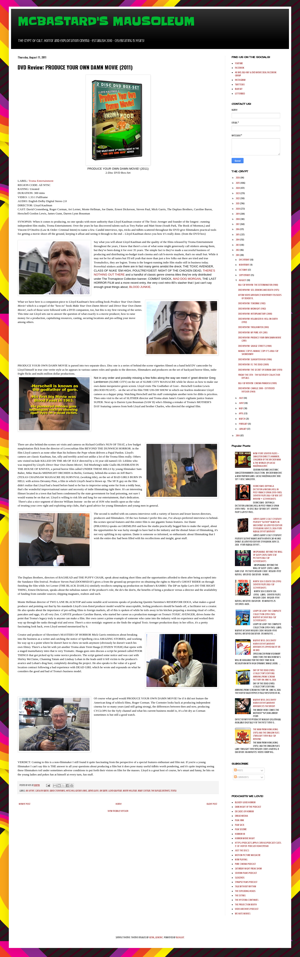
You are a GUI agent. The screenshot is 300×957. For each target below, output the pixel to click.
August (243, 280)
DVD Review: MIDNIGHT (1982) (252, 308)
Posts (238, 770)
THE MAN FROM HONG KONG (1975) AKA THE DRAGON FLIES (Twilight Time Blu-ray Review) (266, 734)
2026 (238, 177)
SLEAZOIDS (239, 877)
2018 (238, 219)
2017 (238, 224)
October (243, 269)
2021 (238, 203)
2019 (238, 213)
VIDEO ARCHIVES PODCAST (247, 908)
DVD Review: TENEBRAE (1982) (252, 303)
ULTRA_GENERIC (156, 937)
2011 (238, 255)
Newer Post (24, 803)
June (241, 403)
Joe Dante (103, 790)
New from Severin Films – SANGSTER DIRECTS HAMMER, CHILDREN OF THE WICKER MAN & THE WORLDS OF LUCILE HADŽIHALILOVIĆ (267, 460)
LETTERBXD (240, 93)
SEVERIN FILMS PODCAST (246, 872)
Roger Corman (144, 790)
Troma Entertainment (40, 180)
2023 (238, 193)
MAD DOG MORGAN (187, 278)
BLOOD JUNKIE (140, 287)
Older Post (211, 803)
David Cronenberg (57, 790)
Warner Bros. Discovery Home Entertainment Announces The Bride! (264, 703)
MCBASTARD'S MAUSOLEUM (106, 21)
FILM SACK (239, 824)
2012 (238, 249)
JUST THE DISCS (242, 850)
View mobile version (118, 811)
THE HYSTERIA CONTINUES (246, 899)
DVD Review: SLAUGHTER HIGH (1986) (255, 359)
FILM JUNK (239, 820)
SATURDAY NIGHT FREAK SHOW (248, 868)
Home (119, 803)
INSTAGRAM (240, 79)
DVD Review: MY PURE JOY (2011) (253, 332)
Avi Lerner (30, 790)
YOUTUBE (239, 63)
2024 (238, 188)
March (242, 418)
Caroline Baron (42, 790)
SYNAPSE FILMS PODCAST (246, 882)
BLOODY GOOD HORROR (245, 802)
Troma (173, 790)
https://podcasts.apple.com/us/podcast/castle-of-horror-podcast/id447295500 (258, 844)
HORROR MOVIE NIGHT (245, 838)
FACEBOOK (239, 67)
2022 (238, 198)
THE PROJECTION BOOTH (246, 904)
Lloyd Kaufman (115, 790)
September (245, 275)
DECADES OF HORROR (244, 811)
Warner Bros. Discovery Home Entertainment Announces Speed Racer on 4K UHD (266, 645)
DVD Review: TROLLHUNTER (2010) (253, 327)
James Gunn (93, 790)
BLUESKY (238, 88)
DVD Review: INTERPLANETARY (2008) (255, 313)
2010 (238, 435)
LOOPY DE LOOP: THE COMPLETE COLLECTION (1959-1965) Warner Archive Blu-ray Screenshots (267, 615)
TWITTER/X (240, 84)
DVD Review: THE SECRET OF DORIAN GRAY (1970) (260, 369)
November (244, 264)
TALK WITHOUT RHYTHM (245, 886)
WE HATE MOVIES (242, 913)
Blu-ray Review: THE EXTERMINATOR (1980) (258, 284)
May (241, 408)
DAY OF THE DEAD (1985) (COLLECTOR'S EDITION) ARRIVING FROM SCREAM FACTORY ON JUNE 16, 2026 (264, 675)
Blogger (180, 937)
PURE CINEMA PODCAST (245, 863)
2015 (238, 234)
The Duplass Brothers (160, 790)
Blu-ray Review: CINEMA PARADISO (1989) (257, 383)
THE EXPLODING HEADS (245, 891)
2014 (238, 239)
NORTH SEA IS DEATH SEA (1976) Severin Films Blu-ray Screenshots (267, 584)
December (244, 259)
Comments (241, 777)
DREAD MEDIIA (241, 815)
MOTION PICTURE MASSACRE (248, 855)
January (243, 428)
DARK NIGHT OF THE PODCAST (248, 806)
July (241, 398)
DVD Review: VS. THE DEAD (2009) (253, 364)
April (241, 413)
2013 (238, 244)
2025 (238, 182)
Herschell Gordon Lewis (76, 790)
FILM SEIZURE (241, 829)
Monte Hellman (130, 790)
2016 (238, 229)
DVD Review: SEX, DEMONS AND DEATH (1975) (258, 289)
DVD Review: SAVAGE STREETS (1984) (255, 345)
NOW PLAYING (241, 859)
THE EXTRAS (240, 895)
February (243, 423)
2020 (238, 208)
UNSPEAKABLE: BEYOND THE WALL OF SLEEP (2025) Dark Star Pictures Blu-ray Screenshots (267, 556)
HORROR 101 (240, 833)
